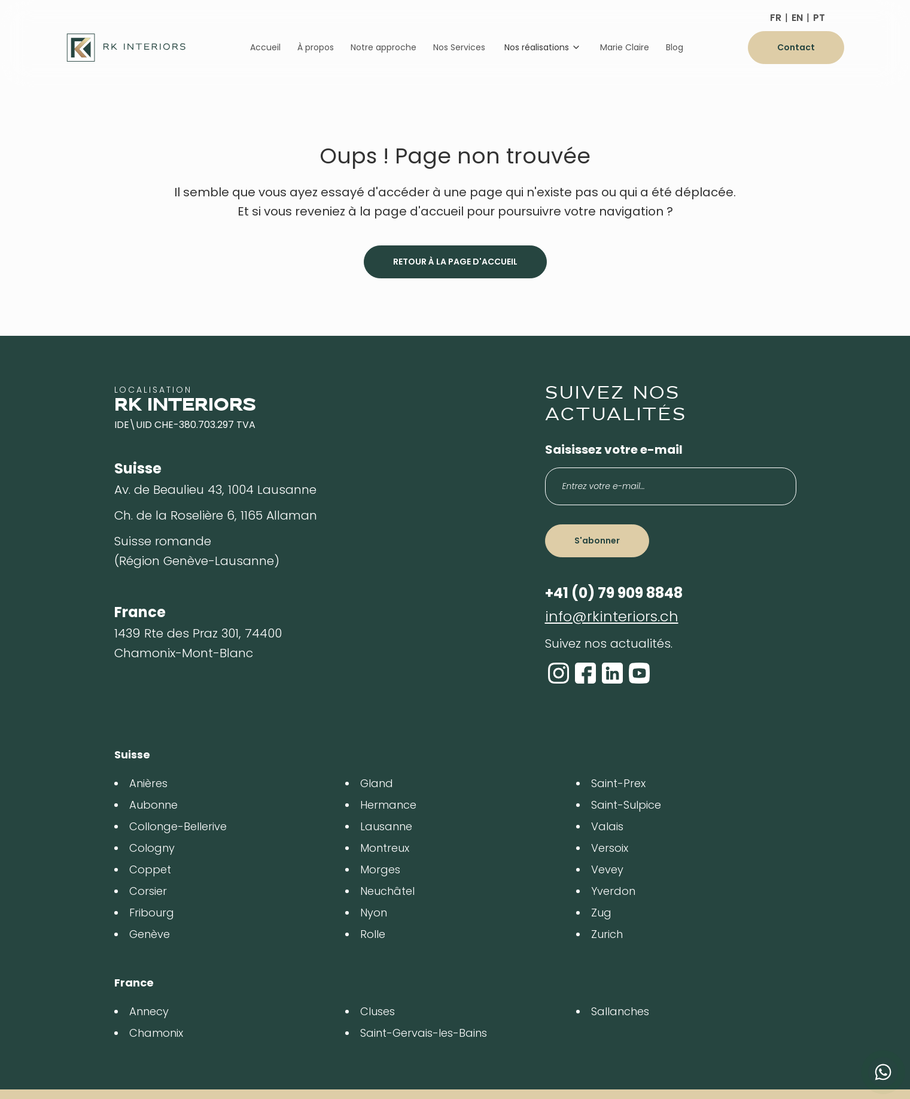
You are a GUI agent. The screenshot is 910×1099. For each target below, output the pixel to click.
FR (775, 18)
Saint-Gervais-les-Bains (423, 1032)
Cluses (377, 1011)
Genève (149, 934)
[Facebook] (585, 673)
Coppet (150, 869)
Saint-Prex (618, 783)
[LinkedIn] (612, 673)
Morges (380, 869)
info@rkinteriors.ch (611, 616)
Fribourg (151, 912)
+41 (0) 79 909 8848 (614, 593)
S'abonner (597, 541)
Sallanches (620, 1011)
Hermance (388, 804)
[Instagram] (558, 673)
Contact (796, 47)
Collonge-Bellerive (178, 826)
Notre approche (383, 47)
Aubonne (153, 804)
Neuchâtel (387, 891)
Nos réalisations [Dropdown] (542, 47)
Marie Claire (624, 47)
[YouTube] (639, 673)
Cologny (152, 847)
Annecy (149, 1011)
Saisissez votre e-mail (614, 449)
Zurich (607, 934)
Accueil (265, 47)
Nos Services (459, 47)
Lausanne (386, 826)
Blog (674, 47)
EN (797, 18)
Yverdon (613, 891)
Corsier (148, 891)
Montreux (384, 847)
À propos (315, 47)
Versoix (609, 847)
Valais (607, 826)
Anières (148, 783)
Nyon (373, 912)
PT (819, 18)
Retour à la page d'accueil (455, 262)
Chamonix (156, 1032)
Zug (601, 912)
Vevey (607, 869)
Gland (376, 783)
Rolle (372, 934)
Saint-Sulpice (626, 804)
